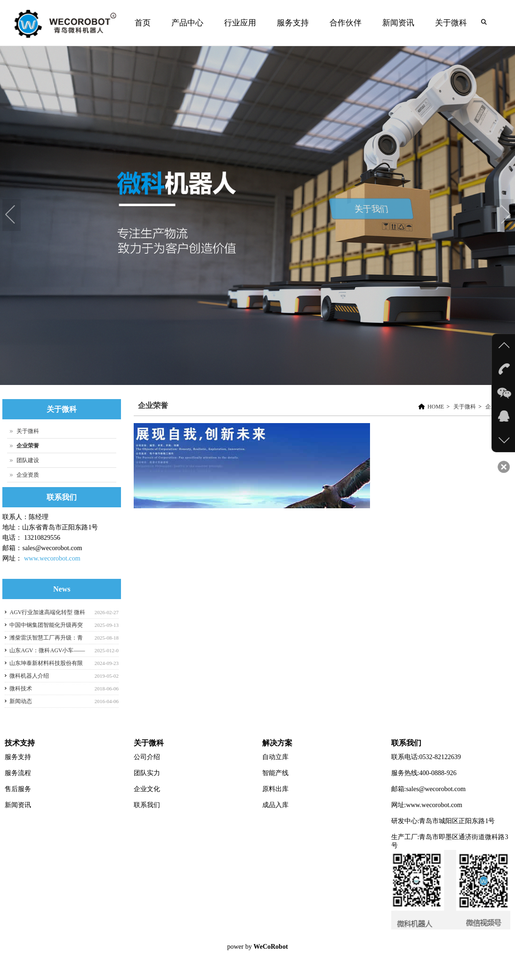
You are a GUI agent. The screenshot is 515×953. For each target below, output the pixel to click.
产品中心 (186, 32)
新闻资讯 (397, 32)
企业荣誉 (153, 405)
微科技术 (20, 688)
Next (505, 215)
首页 (143, 22)
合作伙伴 (346, 22)
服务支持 (293, 22)
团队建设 (27, 460)
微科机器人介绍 (29, 676)
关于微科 (450, 32)
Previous (11, 215)
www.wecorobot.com (52, 558)
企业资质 (27, 475)
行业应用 (239, 32)
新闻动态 (20, 701)
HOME (435, 406)
